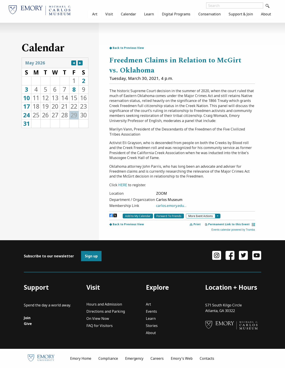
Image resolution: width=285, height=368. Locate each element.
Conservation (209, 14)
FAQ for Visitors (99, 326)
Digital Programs (176, 14)
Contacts (207, 358)
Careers (157, 358)
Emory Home (80, 358)
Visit (109, 14)
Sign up (91, 256)
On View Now (97, 319)
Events (151, 312)
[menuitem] (95, 14)
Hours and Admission (104, 304)
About (266, 14)
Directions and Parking (105, 312)
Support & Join (241, 14)
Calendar (128, 14)
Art (94, 14)
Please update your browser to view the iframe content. (55, 93)
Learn (149, 14)
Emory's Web (182, 358)
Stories (152, 326)
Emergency (134, 358)
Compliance (108, 358)
